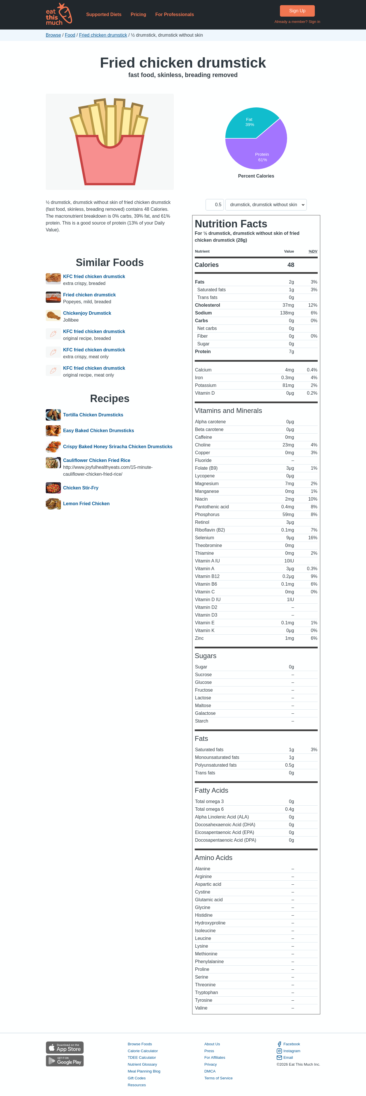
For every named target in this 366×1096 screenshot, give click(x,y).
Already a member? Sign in (297, 21)
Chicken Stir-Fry (81, 488)
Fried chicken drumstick (103, 35)
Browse (53, 35)
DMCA (210, 1071)
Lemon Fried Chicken (86, 503)
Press (209, 1051)
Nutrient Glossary (142, 1064)
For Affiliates (214, 1057)
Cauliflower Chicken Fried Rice (96, 460)
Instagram (288, 1051)
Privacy (210, 1064)
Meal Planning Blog (144, 1071)
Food (70, 35)
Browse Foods (140, 1044)
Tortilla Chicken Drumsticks (93, 415)
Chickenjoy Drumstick (87, 313)
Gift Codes (137, 1078)
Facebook (288, 1044)
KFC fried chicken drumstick (94, 276)
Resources (137, 1085)
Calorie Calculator (143, 1051)
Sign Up (297, 10)
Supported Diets (104, 14)
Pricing (138, 14)
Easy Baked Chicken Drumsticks (98, 431)
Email (285, 1057)
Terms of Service (218, 1078)
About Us (212, 1044)
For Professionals (174, 14)
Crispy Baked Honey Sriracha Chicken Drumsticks (117, 446)
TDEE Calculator (142, 1057)
